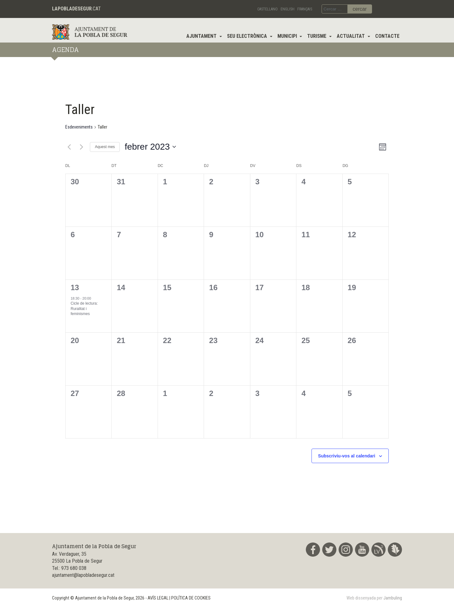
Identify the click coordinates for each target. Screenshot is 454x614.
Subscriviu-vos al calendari (346, 455)
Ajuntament (202, 36)
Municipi (287, 36)
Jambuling (392, 598)
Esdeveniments (79, 126)
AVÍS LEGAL (158, 598)
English (287, 9)
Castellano (267, 9)
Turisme (317, 36)
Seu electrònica (247, 36)
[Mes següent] (81, 147)
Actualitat (351, 36)
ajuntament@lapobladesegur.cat (83, 575)
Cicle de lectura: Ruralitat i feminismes (84, 308)
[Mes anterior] (69, 147)
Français (304, 9)
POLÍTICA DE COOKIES (191, 598)
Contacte (387, 36)
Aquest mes (105, 147)
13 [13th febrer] (75, 287)
